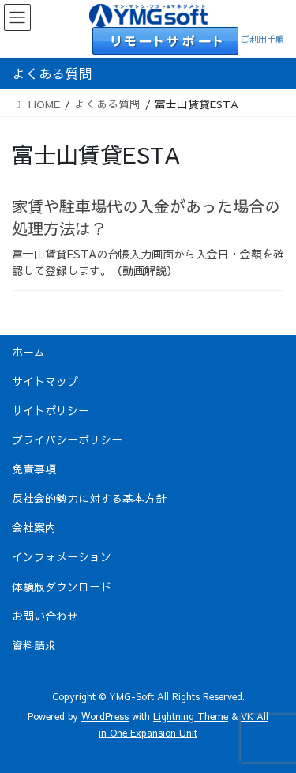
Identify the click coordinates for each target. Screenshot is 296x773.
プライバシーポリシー (67, 439)
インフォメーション (61, 556)
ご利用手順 (262, 39)
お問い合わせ (45, 616)
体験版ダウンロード (61, 586)
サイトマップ (45, 381)
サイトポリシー (50, 410)
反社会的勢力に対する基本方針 (89, 498)
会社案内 (34, 527)
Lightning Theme (190, 716)
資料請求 (34, 645)
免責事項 (34, 469)
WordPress (105, 716)
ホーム (28, 352)
